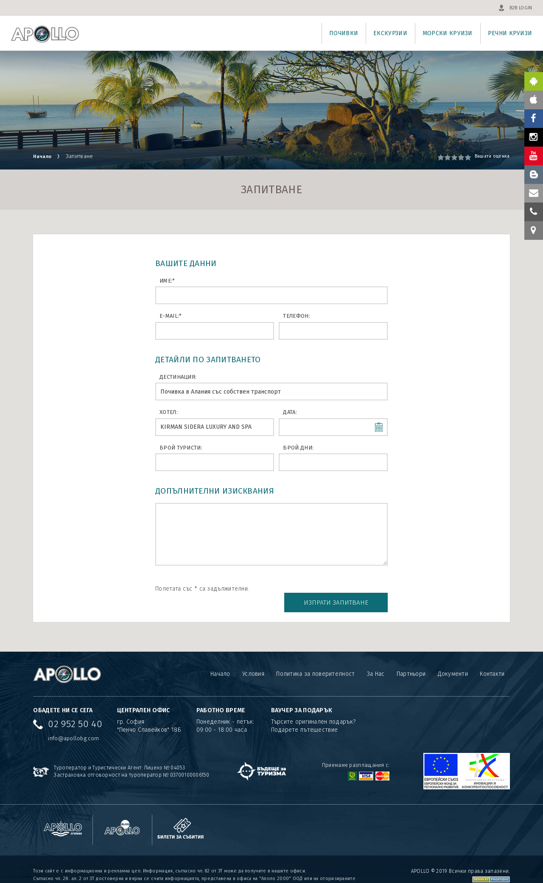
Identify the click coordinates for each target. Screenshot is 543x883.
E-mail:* (171, 316)
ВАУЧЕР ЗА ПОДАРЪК (302, 695)
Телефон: (296, 316)
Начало (44, 156)
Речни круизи (510, 33)
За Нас (375, 659)
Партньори (410, 659)
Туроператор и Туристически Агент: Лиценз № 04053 (119, 752)
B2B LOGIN (520, 8)
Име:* (167, 281)
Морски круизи (448, 33)
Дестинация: (178, 377)
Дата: (290, 412)
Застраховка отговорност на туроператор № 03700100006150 (132, 760)
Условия (253, 659)
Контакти (492, 659)
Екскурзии (390, 33)
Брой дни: (298, 447)
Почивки (343, 33)
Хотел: (169, 412)
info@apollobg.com (73, 723)
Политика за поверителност (315, 659)
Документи (452, 659)
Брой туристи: (181, 447)
